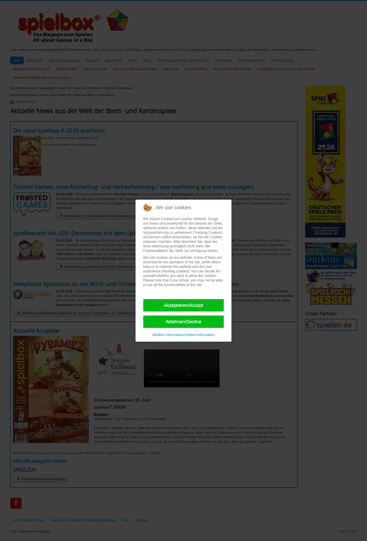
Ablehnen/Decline (183, 321)
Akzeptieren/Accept (183, 305)
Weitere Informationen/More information (183, 335)
